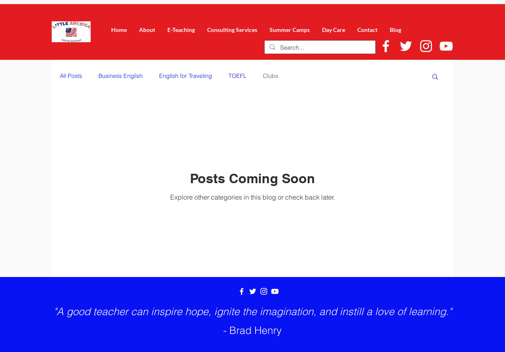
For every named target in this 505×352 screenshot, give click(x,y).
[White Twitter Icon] (406, 46)
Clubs (270, 75)
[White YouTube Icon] (446, 46)
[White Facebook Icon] (386, 46)
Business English (120, 75)
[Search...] (319, 48)
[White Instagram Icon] (426, 46)
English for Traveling (185, 75)
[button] (435, 77)
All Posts (71, 75)
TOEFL (238, 75)
